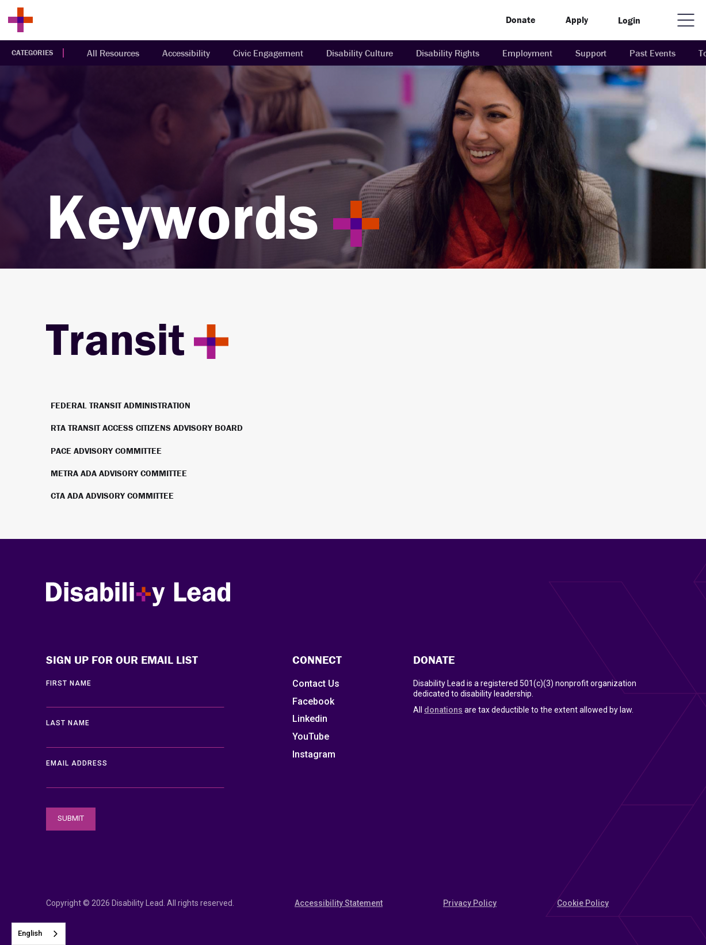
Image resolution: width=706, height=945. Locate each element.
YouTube (310, 736)
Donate (521, 20)
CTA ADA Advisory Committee (112, 495)
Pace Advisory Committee (106, 450)
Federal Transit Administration (120, 405)
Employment (527, 53)
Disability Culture (359, 53)
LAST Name (68, 723)
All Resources (113, 53)
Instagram (313, 754)
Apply (577, 20)
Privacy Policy (470, 903)
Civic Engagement (268, 53)
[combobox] (39, 934)
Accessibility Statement (339, 903)
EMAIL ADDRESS (77, 763)
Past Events (652, 53)
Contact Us (315, 683)
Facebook (313, 701)
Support (590, 53)
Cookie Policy (583, 903)
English (30, 933)
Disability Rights (447, 53)
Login (629, 20)
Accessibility (186, 53)
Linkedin (309, 718)
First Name (68, 683)
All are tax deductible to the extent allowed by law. (523, 710)
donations (443, 709)
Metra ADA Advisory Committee (119, 473)
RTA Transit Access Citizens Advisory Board (147, 427)
